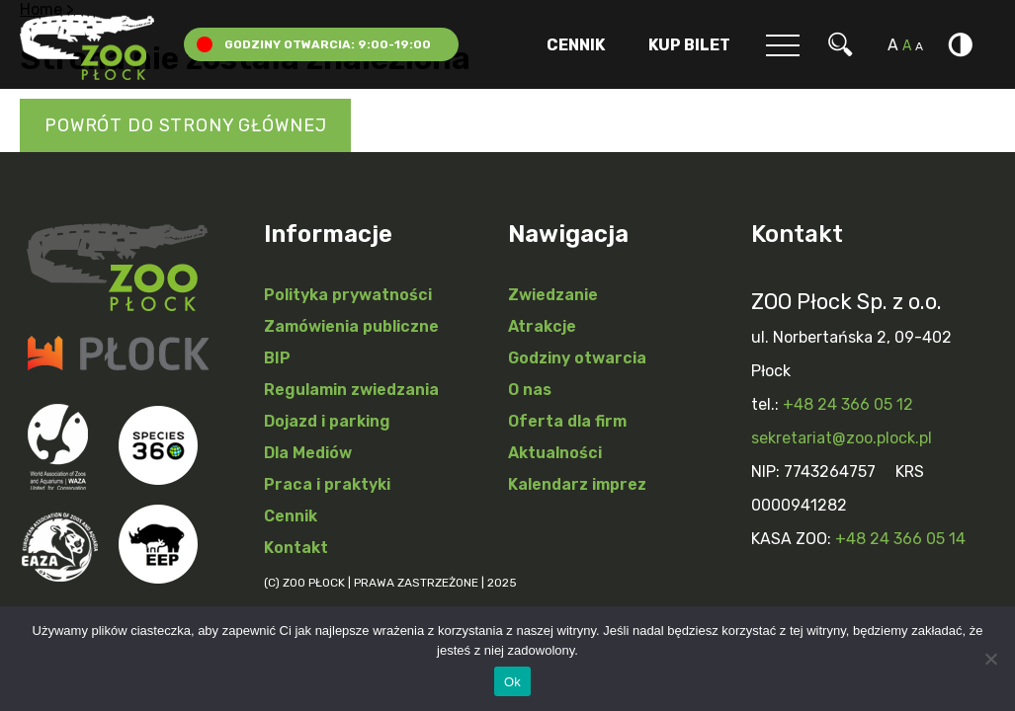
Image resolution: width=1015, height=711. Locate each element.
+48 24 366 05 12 (848, 404)
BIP (277, 358)
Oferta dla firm (567, 421)
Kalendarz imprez (577, 484)
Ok (512, 681)
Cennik (576, 45)
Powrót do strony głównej (185, 125)
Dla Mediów (308, 452)
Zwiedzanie (553, 294)
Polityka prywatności (348, 294)
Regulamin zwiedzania (351, 389)
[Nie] (990, 659)
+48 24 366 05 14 (900, 538)
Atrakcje (542, 326)
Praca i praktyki (327, 484)
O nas (529, 389)
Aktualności (555, 452)
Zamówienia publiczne (351, 326)
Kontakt (296, 547)
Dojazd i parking (327, 421)
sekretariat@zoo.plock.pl (841, 438)
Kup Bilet (689, 45)
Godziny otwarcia (577, 358)
